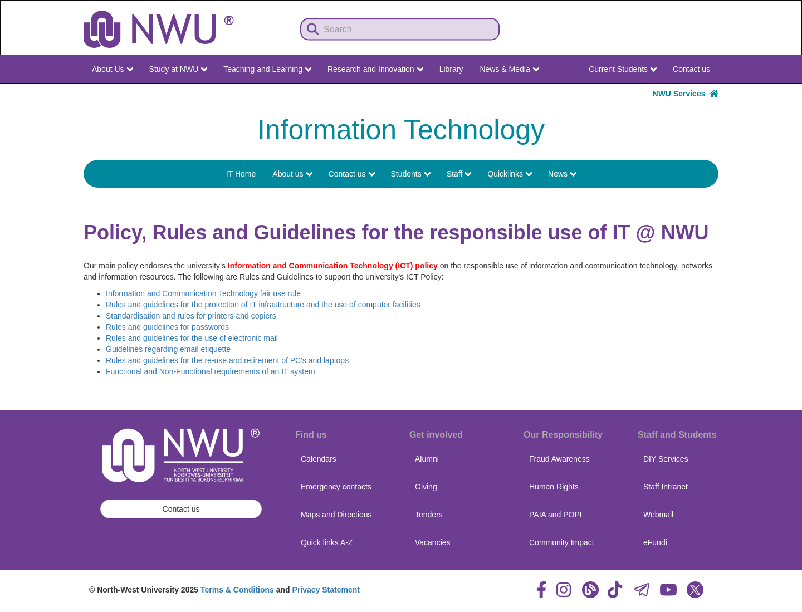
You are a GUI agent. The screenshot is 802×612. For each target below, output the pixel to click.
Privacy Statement (326, 589)
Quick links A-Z (327, 542)
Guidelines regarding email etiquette (168, 349)
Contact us (691, 69)
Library (451, 69)
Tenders (429, 514)
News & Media (509, 69)
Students (411, 173)
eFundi (655, 542)
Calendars (318, 458)
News (562, 173)
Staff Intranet (665, 486)
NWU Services (685, 93)
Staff (459, 173)
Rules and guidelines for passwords (167, 326)
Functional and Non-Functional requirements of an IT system (210, 371)
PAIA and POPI (555, 514)
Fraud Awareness (559, 458)
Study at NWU (178, 69)
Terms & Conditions (237, 589)
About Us (112, 69)
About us (292, 173)
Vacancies (433, 542)
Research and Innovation (375, 69)
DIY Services (665, 458)
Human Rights (554, 486)
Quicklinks (509, 173)
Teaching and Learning (267, 69)
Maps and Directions (336, 514)
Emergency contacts (336, 486)
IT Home (241, 173)
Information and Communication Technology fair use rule (203, 293)
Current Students (623, 69)
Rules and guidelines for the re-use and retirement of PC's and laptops (227, 360)
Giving (426, 486)
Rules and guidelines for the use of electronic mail (192, 338)
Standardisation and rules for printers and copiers (191, 315)
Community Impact (561, 542)
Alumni (427, 458)
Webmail (658, 514)
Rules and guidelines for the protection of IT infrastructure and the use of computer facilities (263, 304)
